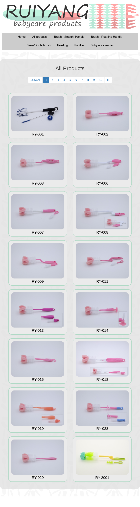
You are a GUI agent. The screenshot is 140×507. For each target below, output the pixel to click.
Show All (35, 79)
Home (22, 36)
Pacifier (79, 45)
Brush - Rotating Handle (106, 36)
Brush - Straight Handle (69, 36)
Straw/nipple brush (38, 45)
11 (108, 79)
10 (100, 79)
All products (40, 36)
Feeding (62, 45)
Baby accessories (102, 45)
